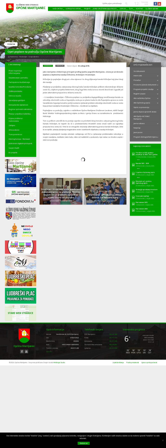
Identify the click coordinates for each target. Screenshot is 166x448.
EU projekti (13, 152)
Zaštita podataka (15, 91)
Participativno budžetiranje (19, 82)
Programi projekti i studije (144, 89)
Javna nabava (139, 123)
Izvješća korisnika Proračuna (20, 87)
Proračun (137, 79)
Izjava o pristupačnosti (149, 362)
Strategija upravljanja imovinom (147, 189)
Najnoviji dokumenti (141, 145)
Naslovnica (13, 56)
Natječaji (137, 127)
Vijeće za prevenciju (141, 107)
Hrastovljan (23, 56)
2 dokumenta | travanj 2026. (145, 165)
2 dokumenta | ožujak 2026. (145, 197)
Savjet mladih (14, 148)
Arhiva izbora (14, 130)
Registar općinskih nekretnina (20, 109)
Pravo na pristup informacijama (15, 71)
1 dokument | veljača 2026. (145, 204)
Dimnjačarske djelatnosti (18, 105)
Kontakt (139, 9)
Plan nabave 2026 (141, 208)
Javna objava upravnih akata (145, 111)
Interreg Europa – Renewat (19, 139)
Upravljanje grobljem (17, 100)
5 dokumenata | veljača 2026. (145, 210)
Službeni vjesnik (152, 9)
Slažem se (84, 443)
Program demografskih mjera (145, 136)
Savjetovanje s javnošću (18, 78)
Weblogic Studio (59, 362)
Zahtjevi (12, 125)
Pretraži (126, 3)
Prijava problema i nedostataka (16, 119)
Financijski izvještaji (142, 195)
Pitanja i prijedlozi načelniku (20, 114)
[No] (162, 440)
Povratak (11, 44)
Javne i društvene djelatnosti (104, 9)
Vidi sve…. (49, 352)
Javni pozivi (138, 132)
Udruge (123, 9)
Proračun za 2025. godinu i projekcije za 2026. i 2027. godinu (146, 152)
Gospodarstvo (33, 56)
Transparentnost (15, 134)
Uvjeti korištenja (118, 362)
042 (113, 334)
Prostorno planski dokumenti (145, 84)
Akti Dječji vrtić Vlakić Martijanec (142, 117)
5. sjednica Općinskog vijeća (145, 171)
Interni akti (138, 75)
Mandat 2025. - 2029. (142, 162)
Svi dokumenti (139, 70)
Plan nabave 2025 (141, 201)
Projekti (87, 9)
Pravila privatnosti (132, 362)
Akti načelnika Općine (142, 98)
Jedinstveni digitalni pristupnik (20, 143)
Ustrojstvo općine (73, 9)
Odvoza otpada (15, 96)
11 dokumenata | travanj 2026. (146, 156)
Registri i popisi (139, 93)
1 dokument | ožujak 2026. (144, 191)
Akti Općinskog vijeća (142, 102)
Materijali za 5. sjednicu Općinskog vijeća (143, 181)
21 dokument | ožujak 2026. (145, 174)
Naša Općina (58, 9)
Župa (131, 9)
